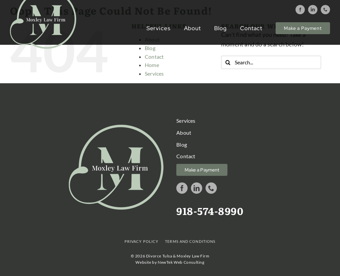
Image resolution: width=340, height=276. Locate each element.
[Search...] (271, 62)
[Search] (227, 62)
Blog (150, 48)
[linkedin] (312, 9)
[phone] (325, 9)
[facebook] (300, 9)
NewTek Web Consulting (181, 262)
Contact (154, 56)
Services (154, 73)
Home (152, 65)
